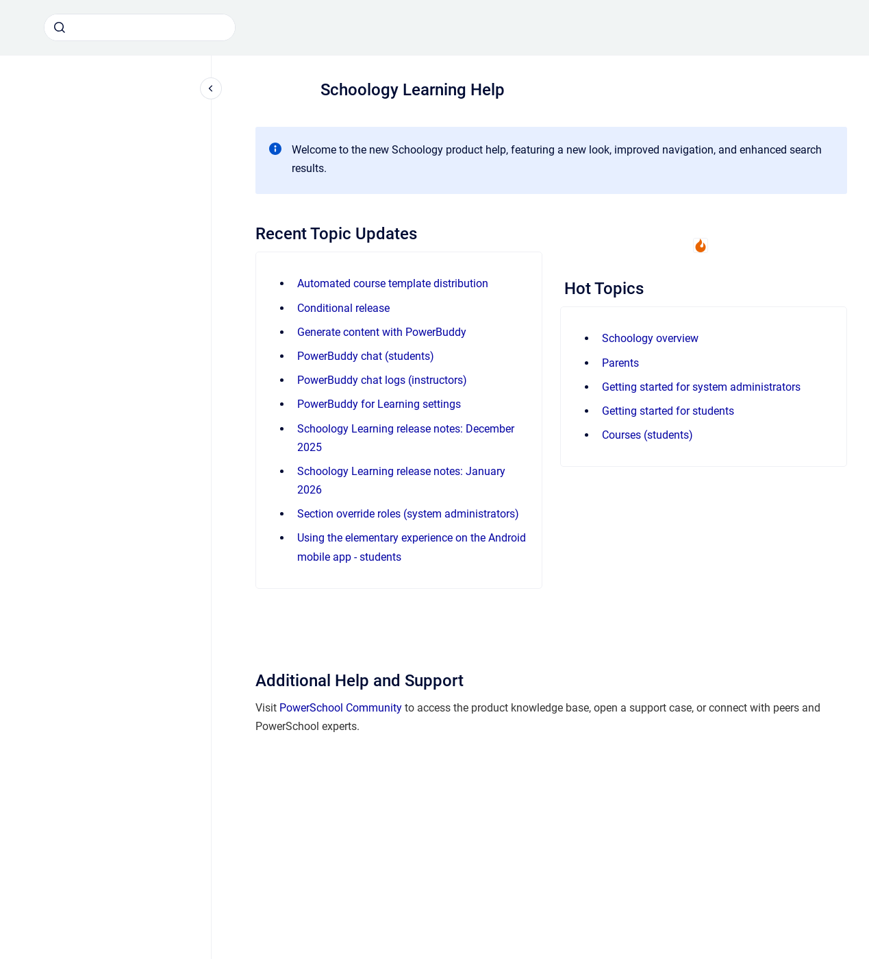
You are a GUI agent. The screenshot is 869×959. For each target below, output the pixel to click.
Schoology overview (650, 338)
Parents (620, 362)
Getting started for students (668, 410)
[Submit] (60, 27)
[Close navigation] (211, 88)
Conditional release (343, 308)
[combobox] (140, 27)
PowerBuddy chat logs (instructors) (382, 380)
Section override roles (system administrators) (408, 513)
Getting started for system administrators (701, 386)
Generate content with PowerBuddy (381, 332)
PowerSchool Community (340, 707)
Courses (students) (647, 434)
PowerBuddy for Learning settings (379, 404)
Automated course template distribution (392, 283)
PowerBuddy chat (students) (365, 356)
